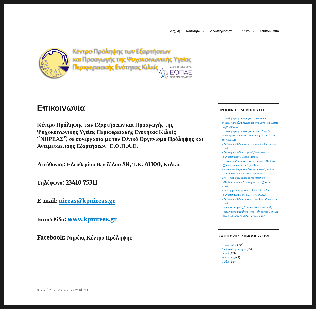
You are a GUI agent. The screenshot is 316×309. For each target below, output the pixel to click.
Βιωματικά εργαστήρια (234, 249)
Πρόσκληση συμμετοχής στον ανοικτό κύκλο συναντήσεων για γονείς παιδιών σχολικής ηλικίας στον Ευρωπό (249, 135)
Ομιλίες (226, 261)
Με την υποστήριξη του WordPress (69, 290)
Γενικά (225, 253)
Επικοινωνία (269, 31)
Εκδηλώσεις (228, 257)
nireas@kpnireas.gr (87, 200)
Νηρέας (41, 290)
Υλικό (246, 31)
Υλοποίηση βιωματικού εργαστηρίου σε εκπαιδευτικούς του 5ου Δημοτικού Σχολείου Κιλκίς (246, 182)
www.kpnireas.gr (93, 219)
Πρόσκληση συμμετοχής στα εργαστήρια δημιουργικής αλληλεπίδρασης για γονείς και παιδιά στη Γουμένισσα (250, 123)
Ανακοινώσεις (229, 245)
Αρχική (175, 31)
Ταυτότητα (193, 31)
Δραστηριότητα (221, 31)
